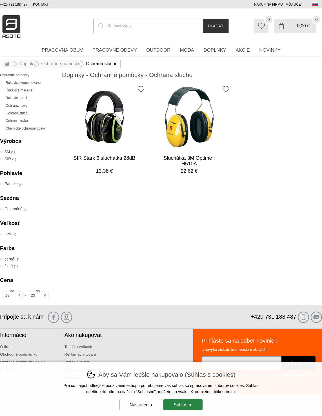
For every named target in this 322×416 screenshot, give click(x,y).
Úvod (8, 63)
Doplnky (27, 63)
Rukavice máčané (19, 90)
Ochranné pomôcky (14, 75)
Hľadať (215, 26)
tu (233, 391)
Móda (187, 50)
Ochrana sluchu (17, 113)
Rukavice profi (16, 98)
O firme (6, 347)
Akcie (243, 50)
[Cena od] (13, 295)
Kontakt (41, 4)
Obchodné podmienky (18, 354)
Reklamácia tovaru (80, 354)
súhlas (178, 385)
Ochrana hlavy (16, 106)
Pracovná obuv (62, 50)
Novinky (270, 50)
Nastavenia (141, 404)
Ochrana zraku (17, 121)
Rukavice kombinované (23, 83)
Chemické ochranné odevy (26, 128)
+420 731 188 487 (13, 4)
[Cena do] (38, 295)
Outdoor (158, 50)
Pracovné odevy (114, 50)
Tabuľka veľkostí (78, 347)
